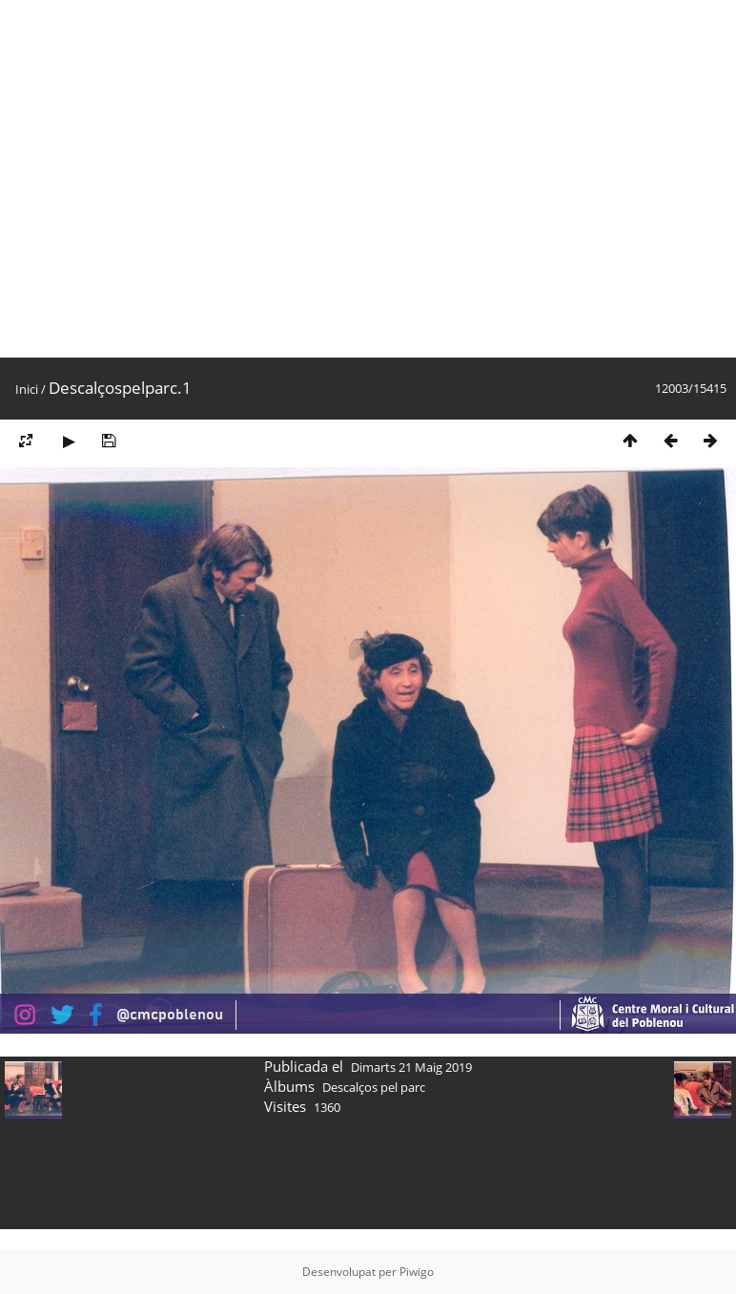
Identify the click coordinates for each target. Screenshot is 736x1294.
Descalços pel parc (373, 1087)
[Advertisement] (179, 179)
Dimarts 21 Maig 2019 (411, 1067)
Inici (26, 389)
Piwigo (416, 1271)
